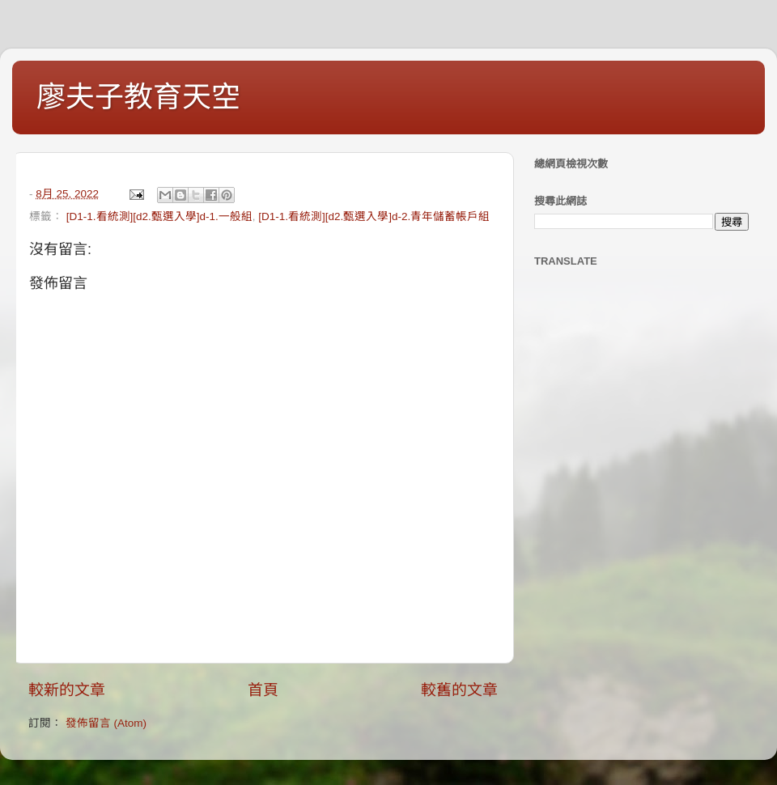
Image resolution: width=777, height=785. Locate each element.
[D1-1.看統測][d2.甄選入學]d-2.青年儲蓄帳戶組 (374, 216)
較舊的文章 (459, 689)
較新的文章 (66, 689)
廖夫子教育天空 (138, 96)
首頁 (263, 689)
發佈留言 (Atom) (106, 723)
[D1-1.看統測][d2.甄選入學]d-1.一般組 (159, 216)
